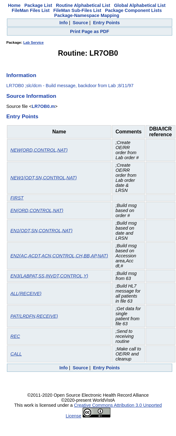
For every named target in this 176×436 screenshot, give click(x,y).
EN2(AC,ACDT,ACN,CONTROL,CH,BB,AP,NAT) (59, 255)
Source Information (31, 96)
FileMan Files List (31, 10)
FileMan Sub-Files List (77, 10)
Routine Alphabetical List (83, 5)
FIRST (17, 197)
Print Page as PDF (89, 31)
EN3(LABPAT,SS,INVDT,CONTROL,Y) (49, 275)
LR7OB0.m (43, 106)
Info (63, 22)
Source (80, 22)
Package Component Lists (133, 10)
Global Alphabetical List (139, 5)
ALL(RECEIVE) (25, 293)
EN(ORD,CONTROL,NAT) (36, 210)
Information (21, 75)
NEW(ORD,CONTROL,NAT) (38, 150)
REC (15, 336)
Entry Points (106, 22)
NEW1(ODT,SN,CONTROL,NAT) (43, 177)
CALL (16, 353)
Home (14, 5)
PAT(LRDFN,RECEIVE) (34, 316)
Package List (38, 5)
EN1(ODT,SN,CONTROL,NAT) (41, 230)
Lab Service (33, 42)
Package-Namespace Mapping (86, 15)
